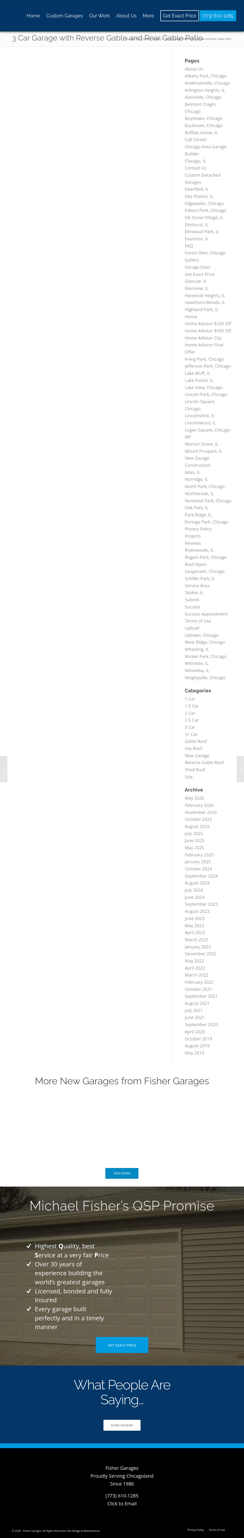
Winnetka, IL (197, 670)
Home (191, 316)
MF (188, 437)
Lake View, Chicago (204, 387)
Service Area (197, 585)
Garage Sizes (197, 267)
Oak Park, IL (197, 507)
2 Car (190, 713)
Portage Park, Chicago (207, 522)
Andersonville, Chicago (207, 83)
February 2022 (199, 982)
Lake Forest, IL (199, 380)
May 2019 (194, 1053)
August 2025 (197, 826)
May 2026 (194, 798)
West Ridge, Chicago (205, 642)
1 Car (190, 699)
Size (189, 777)
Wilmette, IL (196, 663)
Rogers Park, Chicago (206, 557)
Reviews (193, 543)
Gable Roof (196, 741)
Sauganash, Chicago (205, 571)
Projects (193, 536)
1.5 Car (192, 706)
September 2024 (201, 876)
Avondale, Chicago (203, 97)
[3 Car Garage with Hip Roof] (240, 769)
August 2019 (197, 1046)
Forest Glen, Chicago (205, 253)
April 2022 (195, 968)
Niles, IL (192, 472)
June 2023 (195, 918)
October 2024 (198, 869)
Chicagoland (139, 1476)
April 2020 (195, 1031)
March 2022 (196, 975)
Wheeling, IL (197, 649)
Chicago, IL (195, 161)
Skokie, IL (194, 592)
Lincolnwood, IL (200, 423)
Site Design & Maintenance (83, 1531)
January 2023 (198, 947)
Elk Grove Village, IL (204, 217)
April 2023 (195, 932)
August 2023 (197, 911)
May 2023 (194, 925)
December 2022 (201, 954)
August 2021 (197, 1003)
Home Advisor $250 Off (208, 323)
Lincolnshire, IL (200, 415)
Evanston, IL (197, 239)
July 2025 (194, 833)
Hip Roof (193, 748)
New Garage (197, 755)
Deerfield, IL (197, 189)
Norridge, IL (196, 479)
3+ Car (191, 734)
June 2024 (195, 897)
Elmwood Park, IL (202, 231)
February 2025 (199, 855)
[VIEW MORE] (121, 1173)
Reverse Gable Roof (204, 762)
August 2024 (197, 883)
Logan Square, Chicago (207, 430)
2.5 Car (192, 720)
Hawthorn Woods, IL (205, 302)
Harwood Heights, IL (205, 295)
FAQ (189, 246)
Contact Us (196, 168)
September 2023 (201, 904)
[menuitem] (33, 15)
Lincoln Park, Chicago (206, 394)
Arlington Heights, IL (205, 90)
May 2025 (194, 847)
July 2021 (194, 1010)
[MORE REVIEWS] (121, 1425)
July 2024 (194, 890)
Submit (192, 599)
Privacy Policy (198, 529)
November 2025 (201, 812)
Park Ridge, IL (198, 515)
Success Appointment (206, 614)
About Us (194, 69)
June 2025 (195, 840)
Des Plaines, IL (199, 196)
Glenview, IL (197, 288)
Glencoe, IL (196, 281)
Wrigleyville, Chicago (205, 677)
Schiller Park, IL (200, 578)
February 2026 (199, 805)
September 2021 (201, 996)
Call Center (196, 139)
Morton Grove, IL (202, 444)
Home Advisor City (203, 338)
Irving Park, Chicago (204, 359)
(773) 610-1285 (122, 1495)
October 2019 (198, 1039)
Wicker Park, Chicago (206, 656)
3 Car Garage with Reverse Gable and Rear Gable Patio (107, 37)
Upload (192, 628)
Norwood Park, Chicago (208, 501)
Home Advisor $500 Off (208, 331)
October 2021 (198, 989)
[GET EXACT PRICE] (122, 1345)
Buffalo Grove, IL (201, 132)
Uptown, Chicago (202, 635)
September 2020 (201, 1024)
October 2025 (198, 819)
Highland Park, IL (202, 309)
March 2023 (196, 939)
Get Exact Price (200, 274)
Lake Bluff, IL (197, 373)
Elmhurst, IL (196, 224)
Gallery (192, 260)
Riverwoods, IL (199, 550)
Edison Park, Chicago (205, 210)
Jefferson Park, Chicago (208, 366)
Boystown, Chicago (204, 118)
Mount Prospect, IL (204, 451)
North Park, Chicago (205, 486)
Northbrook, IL (199, 493)
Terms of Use (198, 621)
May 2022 (194, 961)
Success (192, 607)
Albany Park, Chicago (206, 76)
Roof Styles (196, 564)
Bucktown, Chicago (204, 125)
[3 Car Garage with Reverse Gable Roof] (3, 769)
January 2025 (198, 861)
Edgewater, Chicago (204, 203)
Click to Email (122, 1503)
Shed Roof (195, 769)
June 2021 (195, 1017)
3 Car (190, 727)
